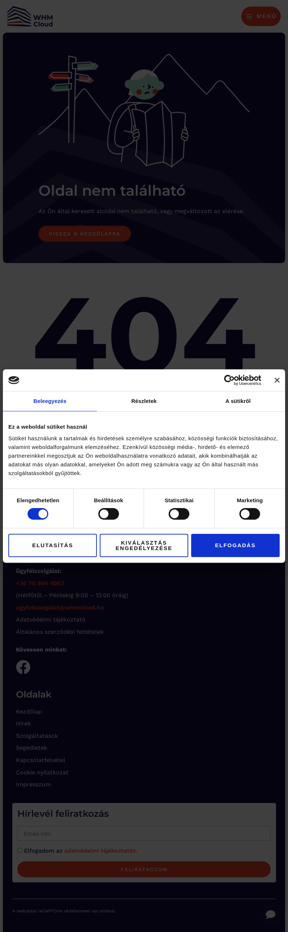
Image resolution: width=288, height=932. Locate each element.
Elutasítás (52, 545)
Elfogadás (235, 545)
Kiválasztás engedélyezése (144, 545)
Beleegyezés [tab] (49, 401)
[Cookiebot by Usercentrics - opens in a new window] (229, 380)
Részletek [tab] (144, 401)
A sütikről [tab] (238, 401)
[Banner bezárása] (277, 380)
